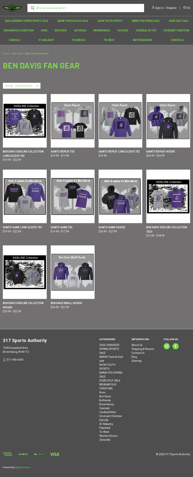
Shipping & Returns (143, 348)
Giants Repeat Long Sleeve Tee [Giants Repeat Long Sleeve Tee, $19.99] (119, 151)
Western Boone (142, 40)
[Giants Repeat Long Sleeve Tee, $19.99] (120, 121)
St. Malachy (46, 40)
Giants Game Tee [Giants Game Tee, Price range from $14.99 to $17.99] (62, 227)
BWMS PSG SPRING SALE (146, 20)
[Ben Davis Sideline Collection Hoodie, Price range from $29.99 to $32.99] (25, 272)
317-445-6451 (15, 359)
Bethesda (80, 30)
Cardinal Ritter (146, 30)
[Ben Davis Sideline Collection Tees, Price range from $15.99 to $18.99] (168, 196)
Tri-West (109, 40)
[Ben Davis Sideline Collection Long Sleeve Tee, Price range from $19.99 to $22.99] (25, 121)
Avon (44, 30)
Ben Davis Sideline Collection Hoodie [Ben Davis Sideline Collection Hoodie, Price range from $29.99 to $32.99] (23, 305)
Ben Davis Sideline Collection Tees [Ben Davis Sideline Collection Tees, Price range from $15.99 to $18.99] (166, 229)
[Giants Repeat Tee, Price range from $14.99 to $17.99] (72, 121)
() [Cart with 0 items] (186, 7)
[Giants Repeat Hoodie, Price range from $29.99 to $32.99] (168, 121)
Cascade (122, 30)
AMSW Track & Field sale (72, 20)
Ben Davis (61, 30)
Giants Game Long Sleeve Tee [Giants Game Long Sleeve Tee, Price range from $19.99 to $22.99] (22, 227)
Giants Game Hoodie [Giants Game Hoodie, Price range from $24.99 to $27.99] (112, 227)
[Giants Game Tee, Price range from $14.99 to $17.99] (72, 196)
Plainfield (78, 40)
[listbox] (27, 86)
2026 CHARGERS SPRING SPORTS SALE (26, 20)
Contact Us (138, 352)
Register (172, 7)
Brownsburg (102, 30)
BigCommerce (22, 467)
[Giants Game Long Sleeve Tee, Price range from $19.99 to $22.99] (25, 196)
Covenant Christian (176, 30)
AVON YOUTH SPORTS (110, 20)
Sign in (159, 7)
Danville (14, 40)
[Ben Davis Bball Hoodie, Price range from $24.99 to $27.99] (72, 272)
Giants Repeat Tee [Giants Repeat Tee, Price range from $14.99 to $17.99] (63, 151)
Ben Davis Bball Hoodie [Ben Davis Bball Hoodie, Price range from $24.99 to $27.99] (66, 303)
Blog (134, 356)
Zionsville (104, 439)
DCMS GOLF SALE (178, 20)
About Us (137, 345)
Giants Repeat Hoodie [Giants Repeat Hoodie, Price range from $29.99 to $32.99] (160, 151)
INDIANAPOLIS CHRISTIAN (19, 30)
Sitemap (137, 360)
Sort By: (9, 85)
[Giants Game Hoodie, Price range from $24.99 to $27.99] (120, 196)
